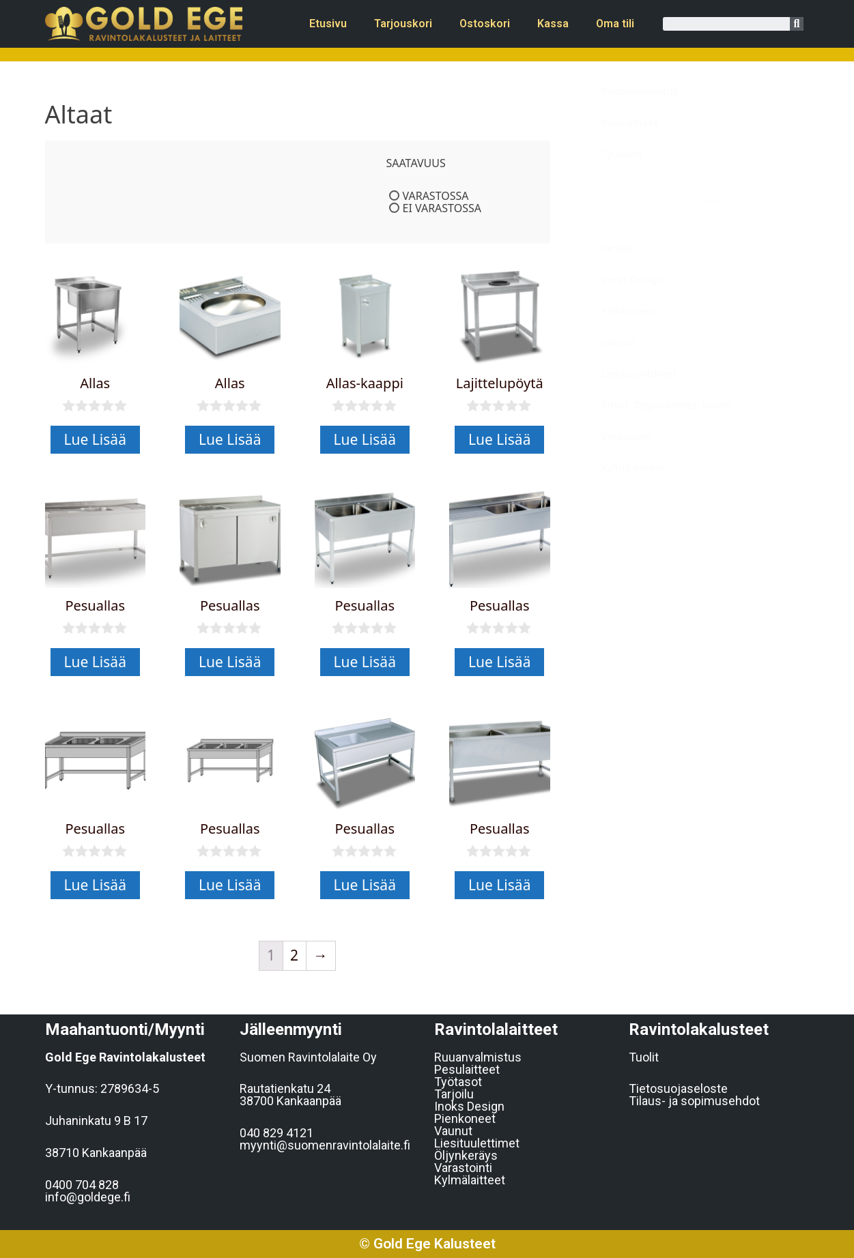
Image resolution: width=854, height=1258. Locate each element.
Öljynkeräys (466, 1155)
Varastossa (436, 195)
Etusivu (328, 23)
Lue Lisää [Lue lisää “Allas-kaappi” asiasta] (365, 439)
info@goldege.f (87, 1197)
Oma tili (615, 23)
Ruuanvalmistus (478, 1057)
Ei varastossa (442, 208)
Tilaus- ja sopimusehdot (694, 1101)
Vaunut (453, 1131)
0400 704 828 (82, 1184)
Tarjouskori (403, 23)
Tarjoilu (454, 1094)
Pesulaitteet (467, 1069)
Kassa (553, 23)
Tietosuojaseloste (678, 1088)
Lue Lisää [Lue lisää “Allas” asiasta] (95, 439)
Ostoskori (484, 23)
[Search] (796, 24)
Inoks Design (469, 1106)
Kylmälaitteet (469, 1180)
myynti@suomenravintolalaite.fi (325, 1145)
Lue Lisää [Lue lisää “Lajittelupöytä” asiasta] (499, 439)
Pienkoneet (465, 1118)
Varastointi (463, 1167)
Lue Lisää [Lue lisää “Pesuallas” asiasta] (95, 661)
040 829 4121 (276, 1133)
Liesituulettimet (476, 1143)
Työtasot (458, 1081)
